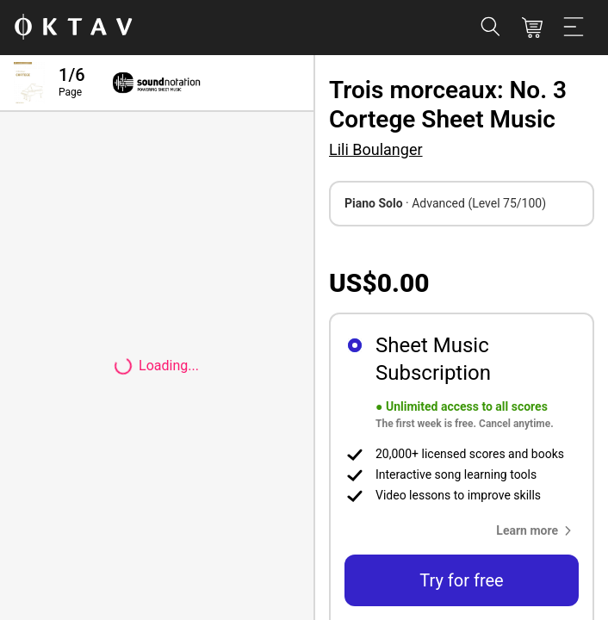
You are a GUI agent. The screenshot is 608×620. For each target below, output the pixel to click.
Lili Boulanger (376, 149)
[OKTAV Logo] (73, 28)
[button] (537, 530)
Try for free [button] (461, 580)
